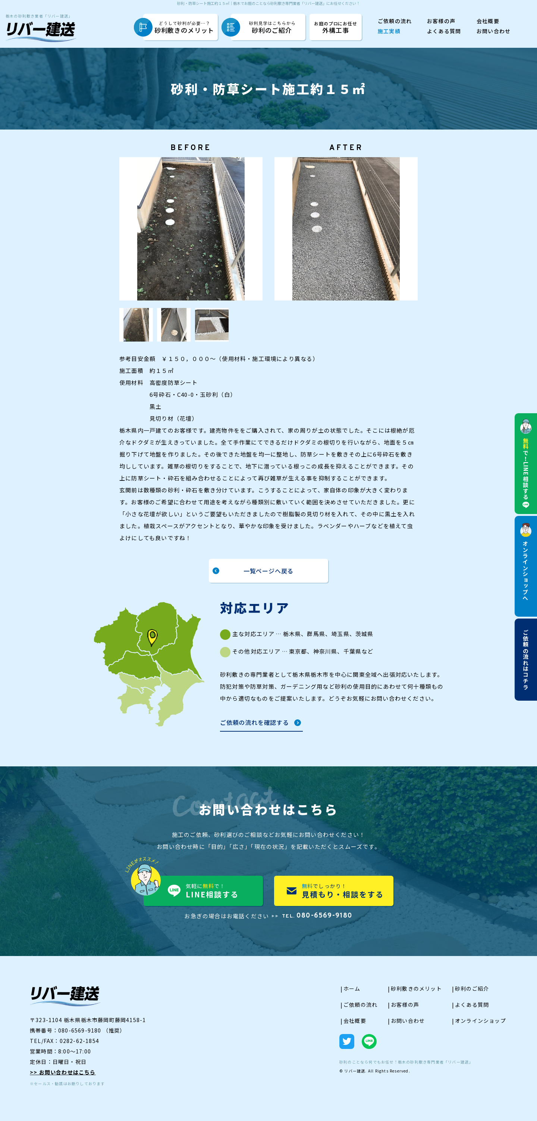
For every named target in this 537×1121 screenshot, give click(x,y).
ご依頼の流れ (395, 21)
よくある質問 (444, 31)
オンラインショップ (480, 1024)
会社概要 (488, 21)
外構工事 (335, 27)
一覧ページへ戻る (268, 572)
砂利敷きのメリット (184, 27)
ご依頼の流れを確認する (254, 727)
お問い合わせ (494, 31)
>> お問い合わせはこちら (63, 1076)
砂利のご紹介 (272, 27)
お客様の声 (441, 21)
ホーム (352, 992)
